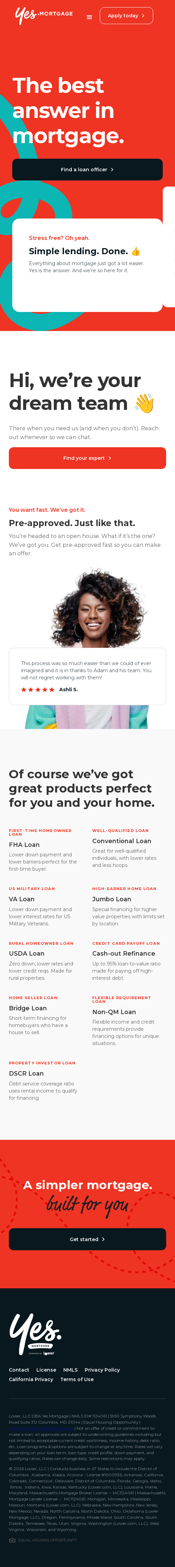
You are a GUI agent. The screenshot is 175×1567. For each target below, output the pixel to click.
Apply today (126, 16)
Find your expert (87, 458)
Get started (87, 1239)
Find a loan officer (87, 170)
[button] (89, 17)
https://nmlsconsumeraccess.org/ (41, 1428)
